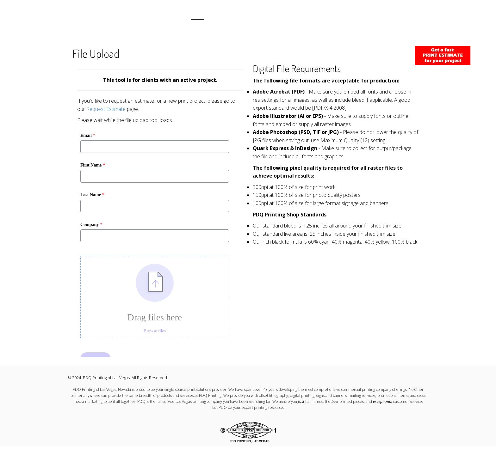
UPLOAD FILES (415, 16)
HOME (197, 16)
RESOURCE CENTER (257, 16)
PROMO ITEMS (346, 16)
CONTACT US (381, 16)
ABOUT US (221, 16)
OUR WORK (295, 16)
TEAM (319, 16)
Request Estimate (106, 109)
